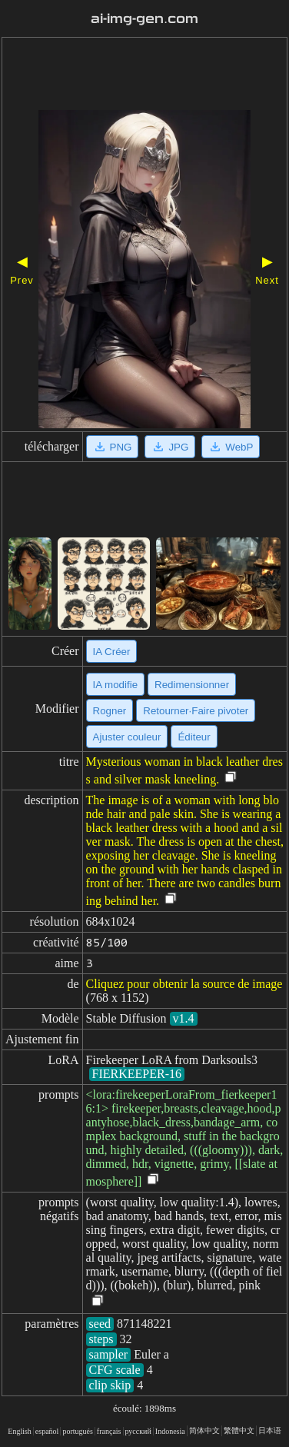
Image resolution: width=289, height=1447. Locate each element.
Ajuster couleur (127, 737)
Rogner (110, 711)
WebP (230, 447)
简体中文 (204, 1430)
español (47, 1431)
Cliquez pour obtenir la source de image (184, 983)
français (109, 1431)
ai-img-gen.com (144, 19)
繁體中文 (239, 1430)
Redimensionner (191, 684)
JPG (169, 447)
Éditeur (194, 737)
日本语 (269, 1430)
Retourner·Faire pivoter (195, 711)
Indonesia (170, 1431)
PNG (112, 447)
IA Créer (112, 651)
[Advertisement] (144, 75)
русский (138, 1431)
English (20, 1431)
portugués (77, 1431)
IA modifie (115, 684)
